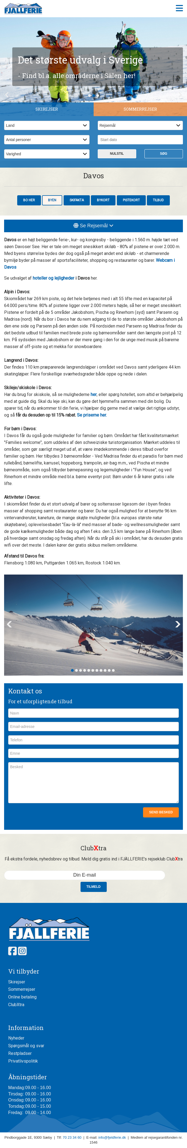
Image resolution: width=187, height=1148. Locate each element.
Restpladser (20, 1053)
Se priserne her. (92, 415)
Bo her (29, 200)
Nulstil (117, 154)
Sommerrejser (21, 989)
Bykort (103, 200)
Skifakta (77, 200)
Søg (163, 154)
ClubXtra (16, 1004)
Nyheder (16, 1038)
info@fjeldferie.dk (112, 1137)
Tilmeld (94, 887)
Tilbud (158, 200)
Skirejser (16, 982)
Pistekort (131, 200)
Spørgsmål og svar (26, 1045)
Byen (52, 200)
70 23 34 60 (72, 1137)
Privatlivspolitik (23, 1061)
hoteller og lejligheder (53, 278)
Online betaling (22, 997)
